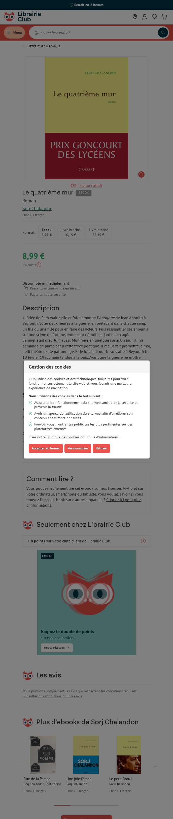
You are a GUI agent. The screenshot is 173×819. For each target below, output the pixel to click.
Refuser (101, 448)
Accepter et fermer (46, 448)
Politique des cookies (63, 437)
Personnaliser (77, 448)
